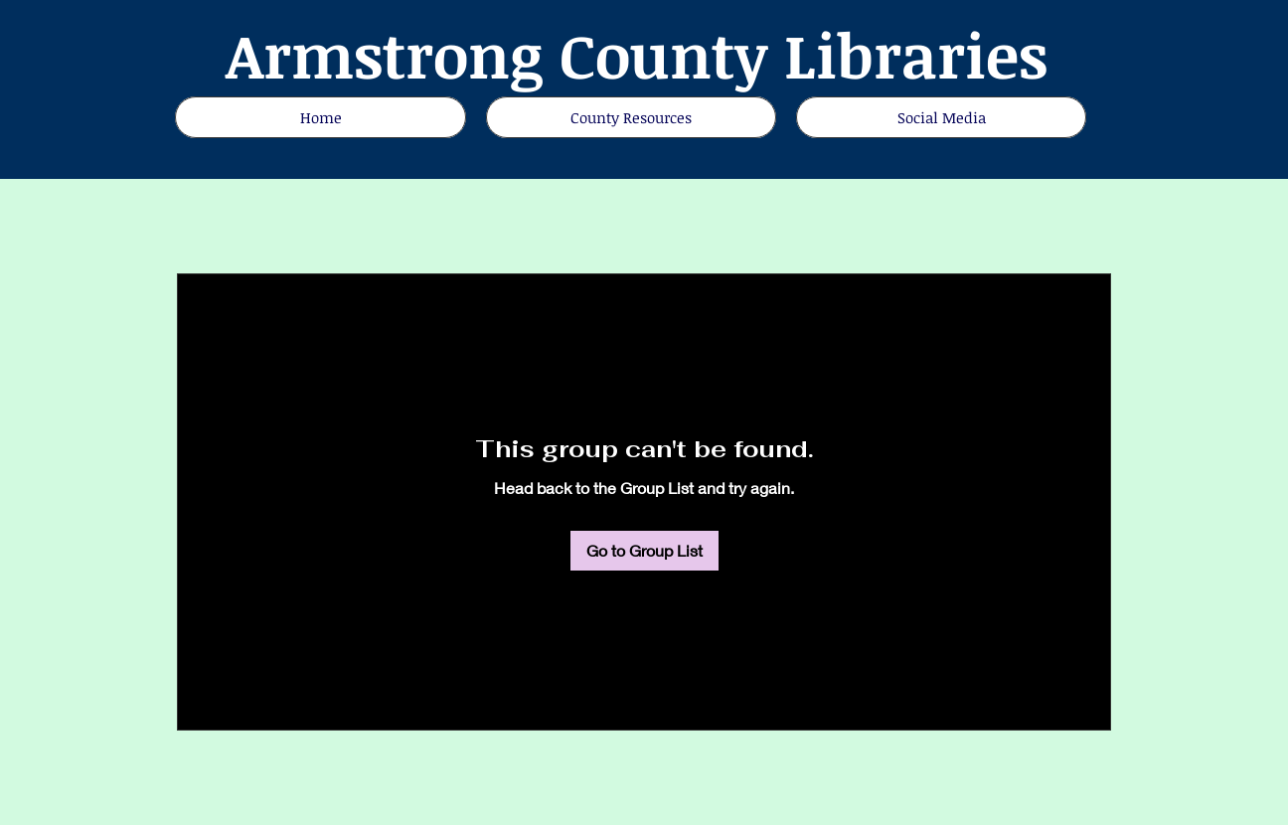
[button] (941, 117)
